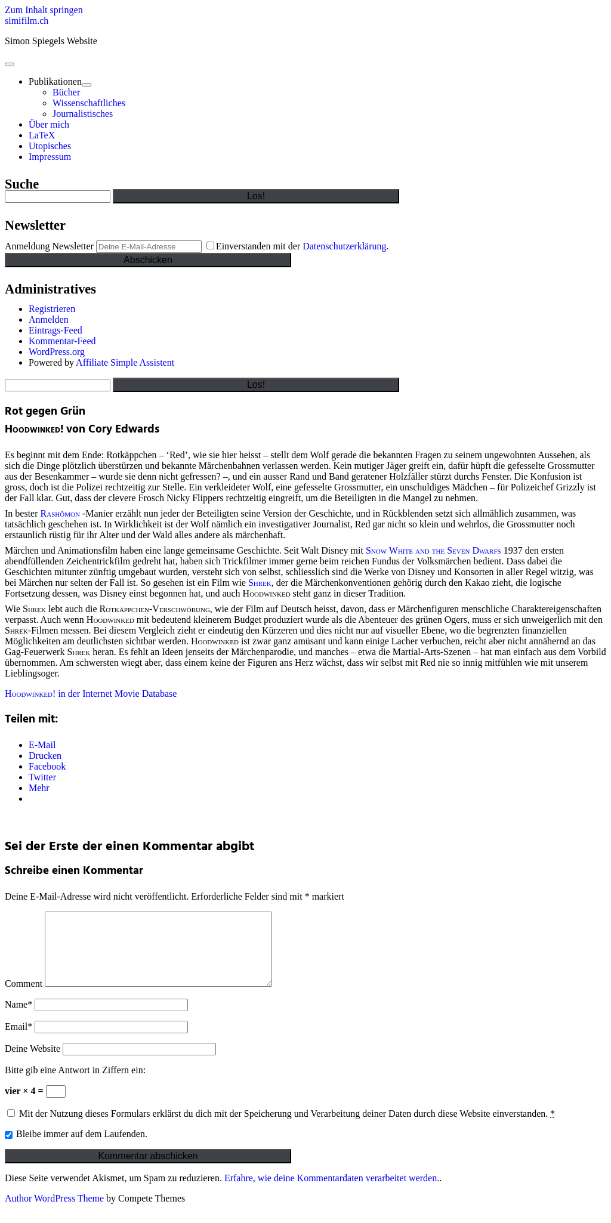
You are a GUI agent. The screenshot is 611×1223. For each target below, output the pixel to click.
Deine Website (32, 1063)
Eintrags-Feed (55, 330)
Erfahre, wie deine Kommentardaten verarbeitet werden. (331, 1192)
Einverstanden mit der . (297, 246)
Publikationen (55, 81)
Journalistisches (83, 114)
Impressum (50, 157)
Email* (18, 1041)
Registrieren (52, 309)
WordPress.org (57, 352)
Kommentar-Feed (62, 341)
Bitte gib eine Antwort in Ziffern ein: (75, 1084)
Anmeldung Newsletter (49, 246)
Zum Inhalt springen (44, 10)
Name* (18, 1019)
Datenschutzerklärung (344, 246)
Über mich (49, 124)
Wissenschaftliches (89, 103)
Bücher (66, 92)
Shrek (259, 582)
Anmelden (49, 319)
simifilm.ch (26, 21)
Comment (23, 998)
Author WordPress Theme (54, 1212)
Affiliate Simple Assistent (125, 362)
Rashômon (61, 513)
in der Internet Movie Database (91, 693)
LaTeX (42, 135)
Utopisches (50, 146)
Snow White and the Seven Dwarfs (433, 550)
